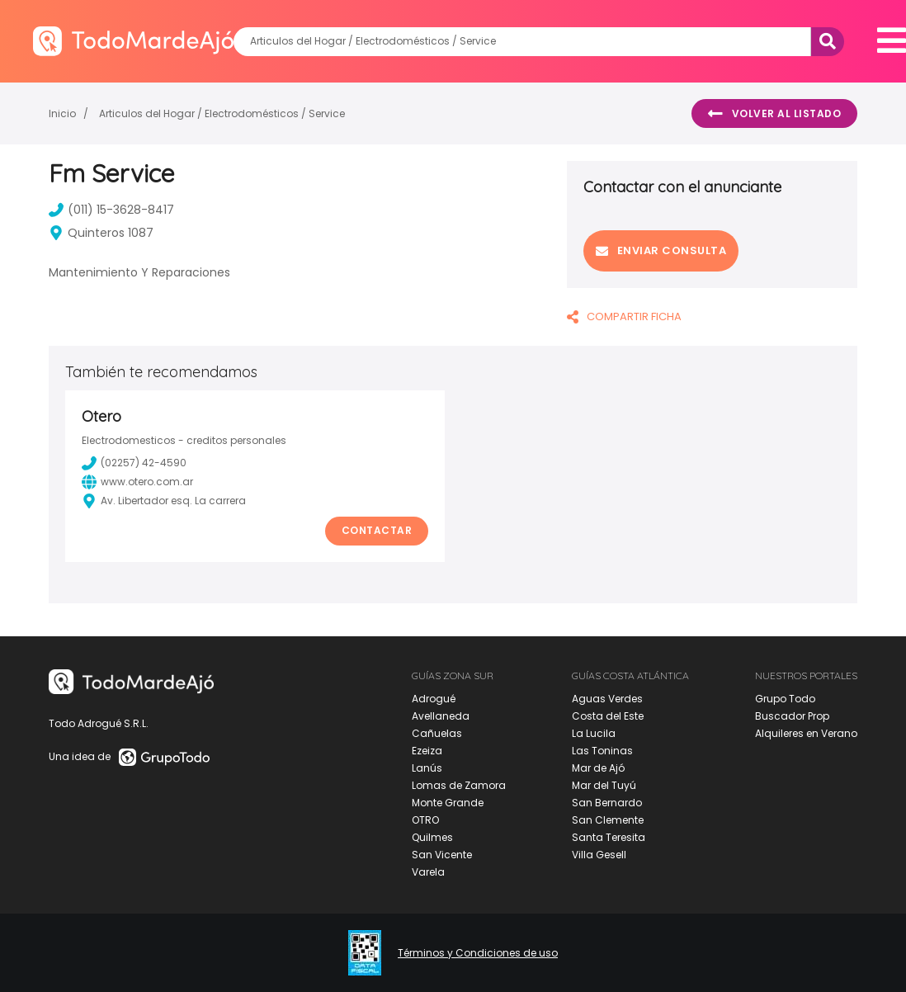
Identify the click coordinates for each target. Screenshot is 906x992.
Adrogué (433, 699)
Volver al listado (774, 114)
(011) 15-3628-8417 (111, 209)
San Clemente (608, 820)
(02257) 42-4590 (134, 463)
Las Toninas (602, 751)
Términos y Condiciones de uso (478, 953)
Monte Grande (448, 803)
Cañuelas (437, 733)
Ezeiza (427, 751)
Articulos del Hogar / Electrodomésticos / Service (222, 113)
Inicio (62, 113)
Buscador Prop (792, 716)
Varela (428, 872)
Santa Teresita (608, 837)
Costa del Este (608, 716)
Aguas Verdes (607, 699)
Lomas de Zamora (459, 785)
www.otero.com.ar (137, 482)
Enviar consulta (661, 250)
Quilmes (432, 837)
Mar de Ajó (598, 768)
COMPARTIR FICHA (624, 316)
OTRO (425, 820)
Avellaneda (441, 716)
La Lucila (594, 733)
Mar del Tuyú (604, 785)
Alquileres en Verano (806, 733)
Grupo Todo (785, 699)
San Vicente (442, 855)
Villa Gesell (599, 855)
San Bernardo (607, 803)
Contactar (377, 530)
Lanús (427, 768)
